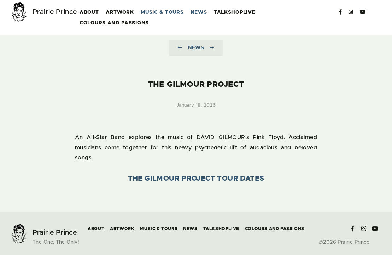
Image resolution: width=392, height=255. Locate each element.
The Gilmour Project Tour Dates (196, 178)
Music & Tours (162, 12)
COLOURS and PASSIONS (114, 23)
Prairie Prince (353, 242)
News (199, 12)
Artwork (120, 12)
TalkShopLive (234, 12)
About (89, 12)
